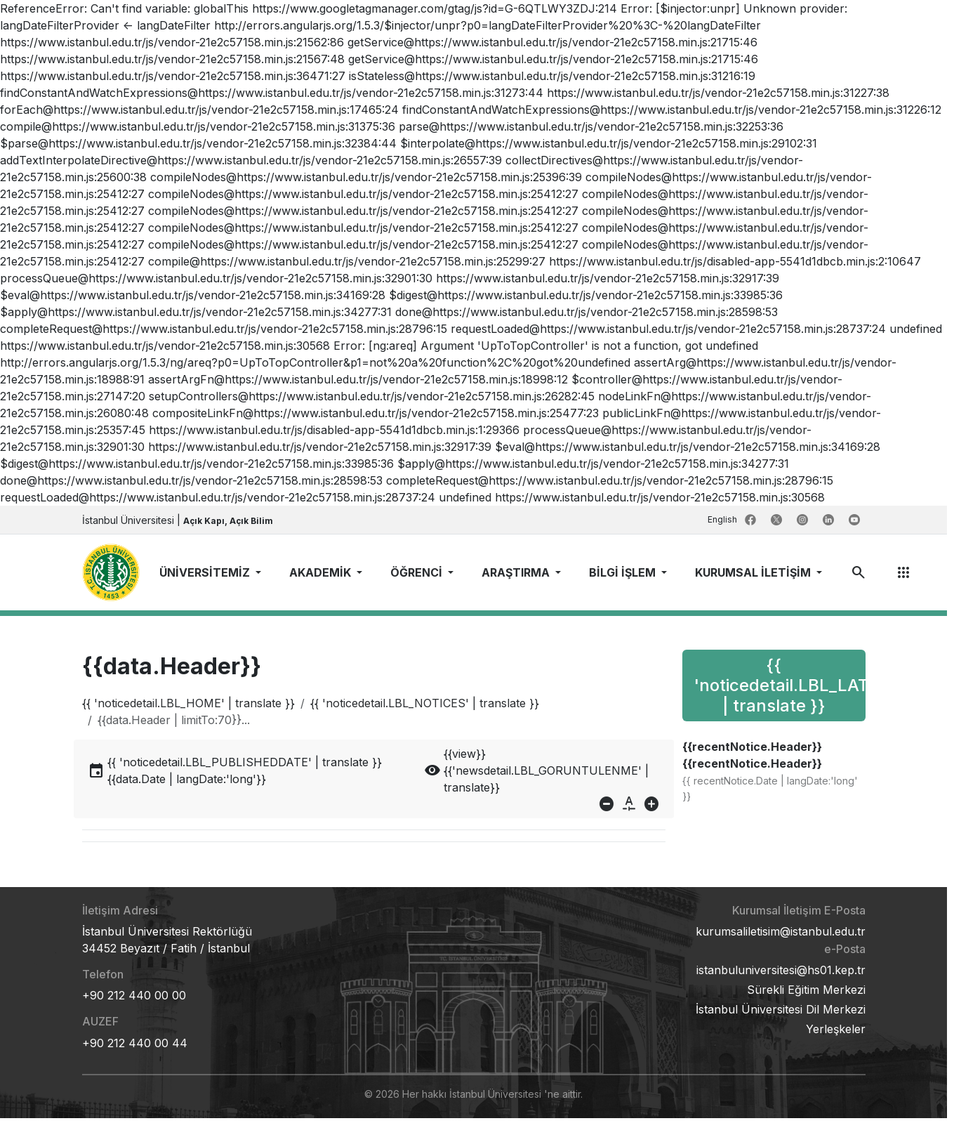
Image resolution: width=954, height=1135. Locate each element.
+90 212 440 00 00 (134, 995)
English (723, 519)
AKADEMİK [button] (321, 572)
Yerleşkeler (836, 1029)
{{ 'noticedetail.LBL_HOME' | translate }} (188, 703)
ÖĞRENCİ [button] (417, 572)
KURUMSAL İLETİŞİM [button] (754, 572)
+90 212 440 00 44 (134, 1043)
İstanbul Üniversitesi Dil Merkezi (781, 1009)
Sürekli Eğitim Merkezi (806, 990)
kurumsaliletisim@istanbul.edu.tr (781, 931)
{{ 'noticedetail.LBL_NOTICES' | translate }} (424, 703)
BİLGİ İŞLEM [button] (623, 572)
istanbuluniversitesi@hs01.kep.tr (781, 970)
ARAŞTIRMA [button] (517, 572)
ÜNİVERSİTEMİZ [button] (206, 572)
